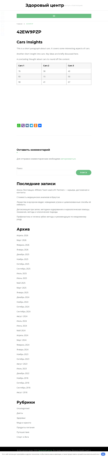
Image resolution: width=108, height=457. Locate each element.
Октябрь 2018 (23, 383)
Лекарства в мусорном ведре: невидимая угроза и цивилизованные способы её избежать (54, 203)
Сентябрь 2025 (24, 269)
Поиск (19, 168)
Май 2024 (21, 330)
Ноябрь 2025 (23, 259)
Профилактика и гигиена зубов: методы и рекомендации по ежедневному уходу (52, 218)
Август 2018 (22, 392)
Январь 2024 (22, 349)
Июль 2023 (22, 369)
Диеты (20, 413)
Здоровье (21, 418)
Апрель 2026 (22, 235)
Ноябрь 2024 (23, 302)
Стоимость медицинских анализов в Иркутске (39, 197)
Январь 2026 (22, 250)
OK (103, 454)
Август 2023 (22, 364)
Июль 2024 (22, 321)
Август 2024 (22, 316)
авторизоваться (68, 158)
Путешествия (23, 432)
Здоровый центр (45, 5)
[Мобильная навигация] (19, 16)
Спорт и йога (23, 437)
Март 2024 (21, 340)
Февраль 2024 (23, 345)
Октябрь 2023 (23, 359)
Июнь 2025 (22, 278)
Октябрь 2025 (23, 264)
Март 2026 (21, 240)
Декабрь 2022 (23, 373)
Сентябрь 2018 (24, 387)
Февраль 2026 (23, 245)
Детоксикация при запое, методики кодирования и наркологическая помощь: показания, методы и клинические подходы (50, 210)
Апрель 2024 (22, 335)
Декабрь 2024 (23, 297)
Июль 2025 (22, 273)
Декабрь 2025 (23, 254)
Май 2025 (21, 283)
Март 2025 (21, 288)
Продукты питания (26, 427)
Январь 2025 (22, 292)
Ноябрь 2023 (23, 354)
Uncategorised (23, 408)
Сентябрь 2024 (24, 311)
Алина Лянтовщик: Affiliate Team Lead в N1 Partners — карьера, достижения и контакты (54, 191)
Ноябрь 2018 (23, 378)
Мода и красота (24, 423)
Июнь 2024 (22, 326)
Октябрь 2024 (23, 307)
